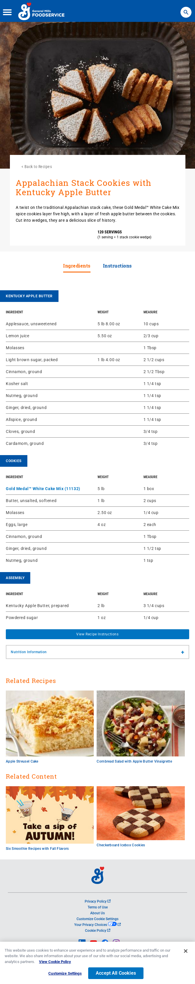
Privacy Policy (98, 901)
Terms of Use (98, 907)
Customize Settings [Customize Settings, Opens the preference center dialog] (64, 975)
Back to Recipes (38, 166)
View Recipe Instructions (97, 634)
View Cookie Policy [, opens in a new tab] (55, 964)
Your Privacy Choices (97, 925)
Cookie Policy (97, 931)
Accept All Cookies (116, 975)
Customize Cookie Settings (97, 919)
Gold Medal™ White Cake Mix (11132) (43, 488)
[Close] (185, 953)
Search (185, 9)
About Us (97, 913)
